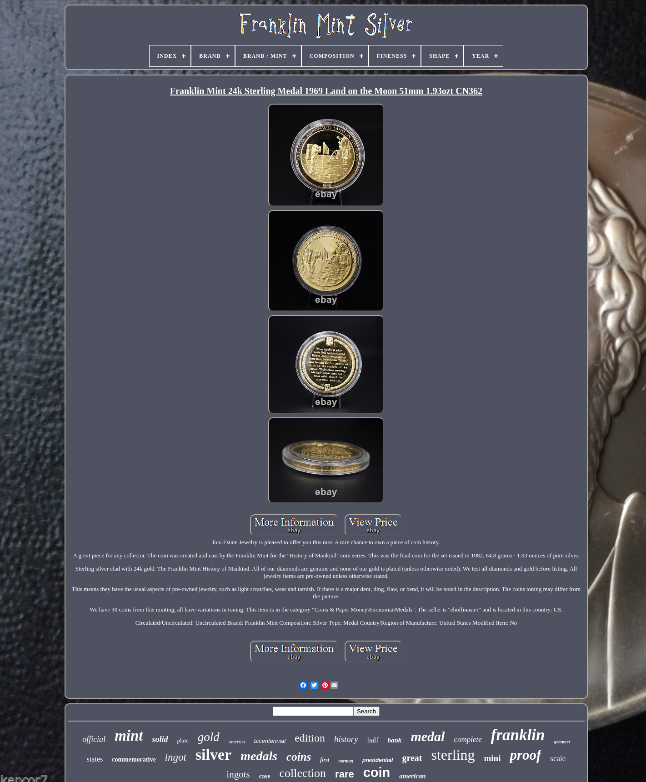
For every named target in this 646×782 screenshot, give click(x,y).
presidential (377, 760)
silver (213, 754)
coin (377, 772)
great (412, 758)
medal (428, 736)
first (324, 760)
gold (209, 737)
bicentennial (269, 740)
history (346, 739)
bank (395, 740)
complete (467, 739)
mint (129, 735)
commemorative (133, 759)
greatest (562, 741)
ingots (238, 774)
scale (558, 758)
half (373, 740)
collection (303, 773)
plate (183, 740)
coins (298, 757)
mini (492, 758)
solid (160, 739)
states (95, 759)
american (412, 776)
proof (525, 755)
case (264, 776)
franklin (518, 735)
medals (258, 756)
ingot (175, 757)
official (93, 739)
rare (344, 774)
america (237, 741)
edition (310, 738)
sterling (453, 755)
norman (345, 760)
